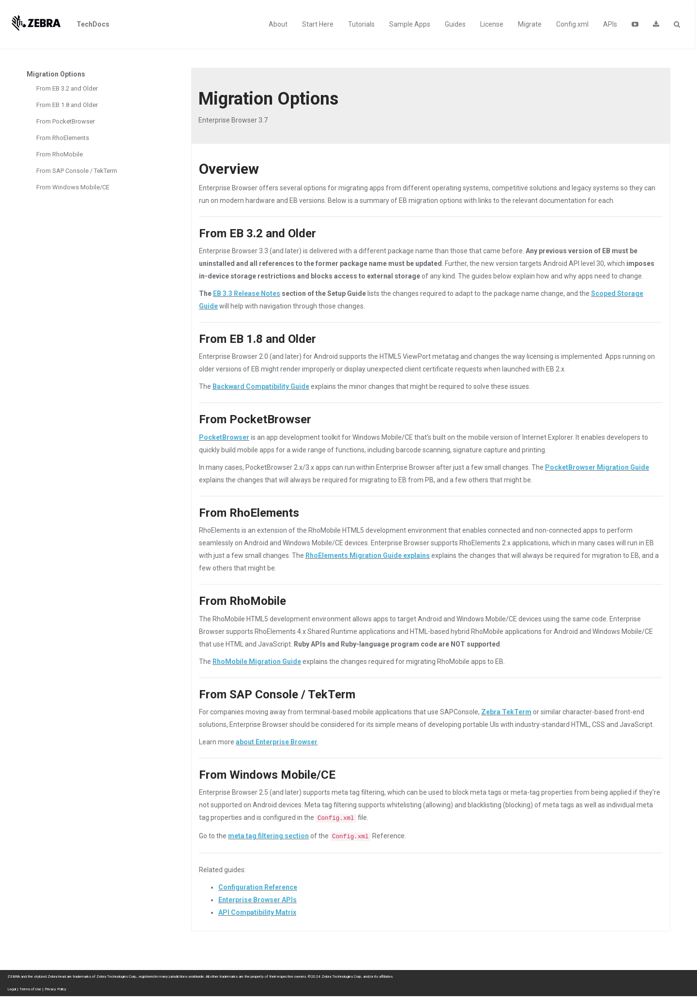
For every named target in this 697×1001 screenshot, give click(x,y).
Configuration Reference (257, 887)
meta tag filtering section (268, 836)
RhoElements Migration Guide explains (367, 555)
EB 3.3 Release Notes (246, 293)
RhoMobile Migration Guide (256, 661)
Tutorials (361, 24)
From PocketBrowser (65, 121)
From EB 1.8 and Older (67, 104)
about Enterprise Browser (277, 742)
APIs (610, 24)
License (491, 24)
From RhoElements (62, 137)
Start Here (317, 24)
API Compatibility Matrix (257, 912)
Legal (11, 989)
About (278, 24)
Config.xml (572, 24)
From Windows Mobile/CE (72, 187)
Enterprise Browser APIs (257, 900)
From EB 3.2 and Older (67, 88)
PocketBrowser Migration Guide (597, 467)
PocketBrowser (224, 437)
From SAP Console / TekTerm (76, 170)
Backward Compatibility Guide (260, 386)
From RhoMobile (59, 154)
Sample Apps (409, 24)
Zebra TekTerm (506, 712)
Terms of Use (30, 989)
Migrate (530, 24)
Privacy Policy (55, 989)
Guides (455, 24)
